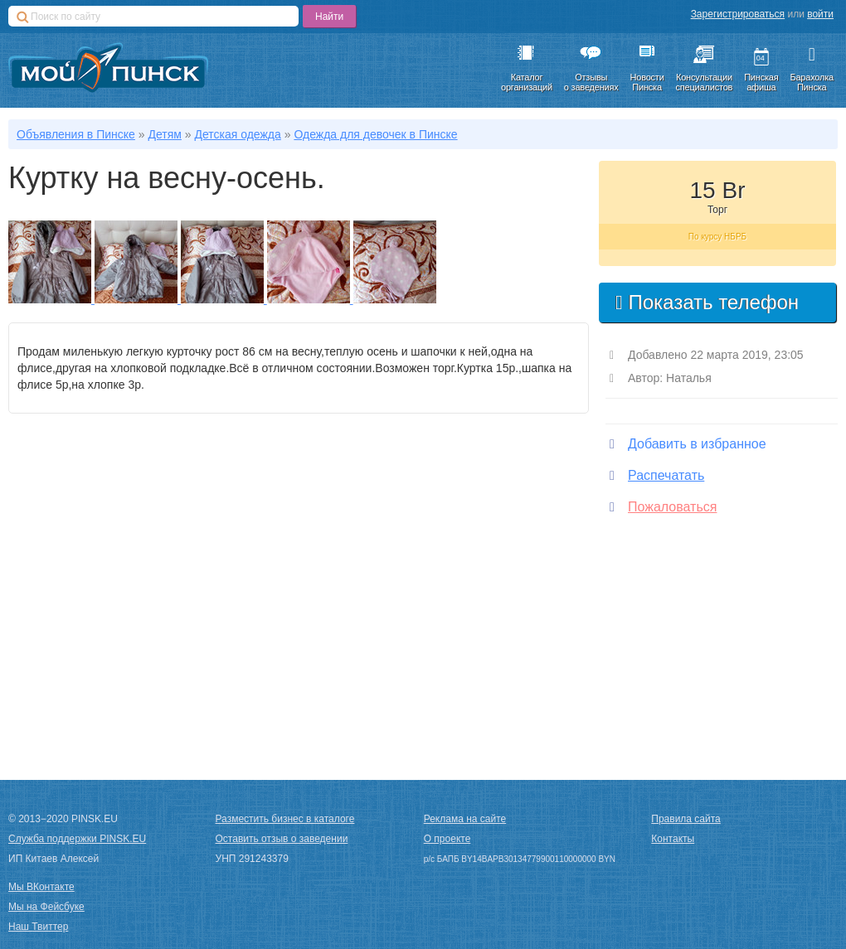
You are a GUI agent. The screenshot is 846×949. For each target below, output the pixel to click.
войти (820, 14)
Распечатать (657, 475)
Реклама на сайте (465, 819)
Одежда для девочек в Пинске (375, 134)
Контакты (672, 839)
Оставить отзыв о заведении (282, 839)
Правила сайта (685, 819)
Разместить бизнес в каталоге (285, 819)
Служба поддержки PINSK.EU (77, 839)
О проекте (447, 839)
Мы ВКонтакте (41, 887)
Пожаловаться (663, 507)
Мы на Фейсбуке (46, 907)
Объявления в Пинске (76, 134)
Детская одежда (237, 134)
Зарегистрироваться (738, 14)
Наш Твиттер (38, 926)
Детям (164, 134)
